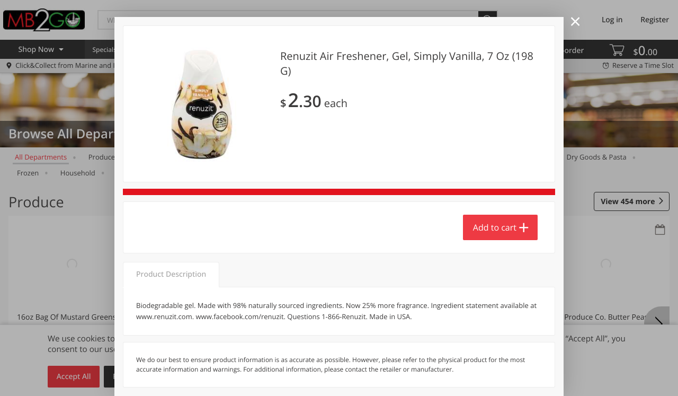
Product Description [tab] (171, 274)
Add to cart (494, 227)
